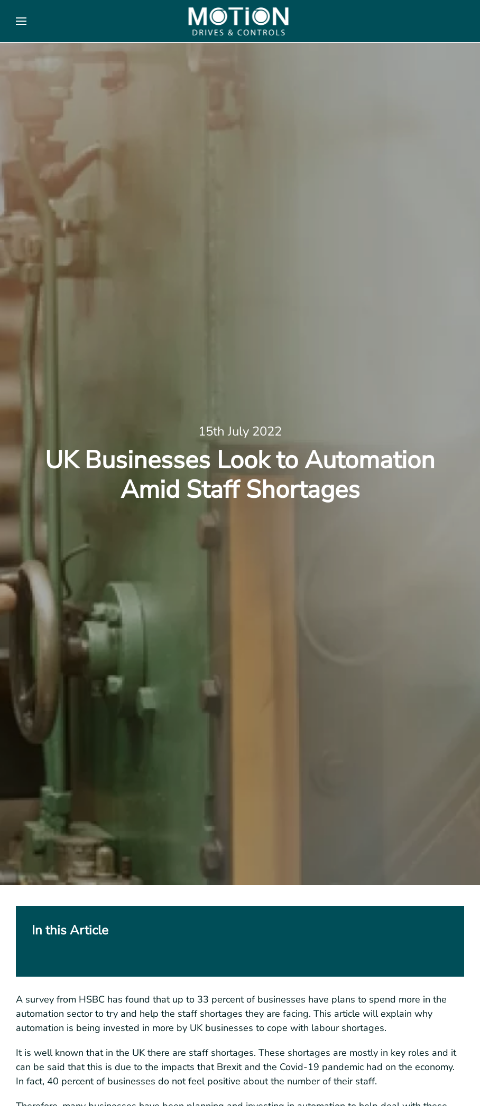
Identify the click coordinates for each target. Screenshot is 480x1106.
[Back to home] (240, 21)
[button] (21, 21)
